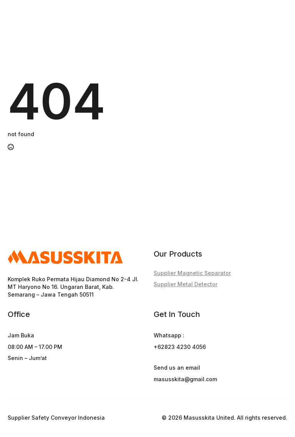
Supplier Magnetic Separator (192, 273)
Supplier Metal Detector (185, 284)
